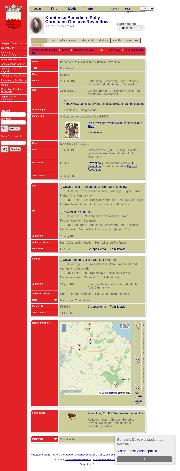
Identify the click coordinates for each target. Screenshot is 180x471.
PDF (33, 52)
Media (4, 84)
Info (90, 8)
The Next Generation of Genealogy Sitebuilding (74, 454)
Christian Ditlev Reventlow (78, 459)
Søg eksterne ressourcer (8, 98)
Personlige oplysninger (43, 50)
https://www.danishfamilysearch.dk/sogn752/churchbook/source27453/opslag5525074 (119, 103)
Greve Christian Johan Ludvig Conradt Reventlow (95, 186)
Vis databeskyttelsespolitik (137, 451)
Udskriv (115, 8)
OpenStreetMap (109, 393)
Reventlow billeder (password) (11, 90)
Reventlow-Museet (11, 59)
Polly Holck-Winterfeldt (77, 211)
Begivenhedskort (83, 50)
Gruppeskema (97, 249)
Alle (101, 49)
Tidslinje (103, 40)
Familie (117, 40)
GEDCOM (132, 40)
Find (54, 8)
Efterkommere (68, 40)
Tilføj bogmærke (130, 9)
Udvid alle (114, 49)
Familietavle (117, 249)
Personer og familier (12, 80)
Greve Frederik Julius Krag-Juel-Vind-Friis (90, 259)
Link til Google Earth (138, 399)
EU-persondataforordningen (106, 459)
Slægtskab (87, 40)
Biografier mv (8, 48)
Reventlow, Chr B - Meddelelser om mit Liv (115, 413)
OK (145, 459)
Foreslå (37, 45)
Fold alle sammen (134, 49)
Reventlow (94, 163)
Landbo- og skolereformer (8, 53)
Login (37, 8)
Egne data (39, 40)
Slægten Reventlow (11, 43)
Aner (52, 40)
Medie (72, 8)
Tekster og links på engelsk (11, 70)
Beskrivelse (95, 132)
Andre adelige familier (13, 64)
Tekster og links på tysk (13, 75)
